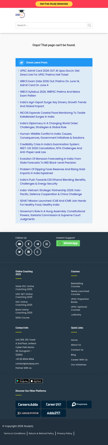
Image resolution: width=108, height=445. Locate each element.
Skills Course (22, 317)
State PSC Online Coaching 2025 (25, 288)
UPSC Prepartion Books (80, 301)
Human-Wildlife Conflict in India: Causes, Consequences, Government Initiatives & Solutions (52, 136)
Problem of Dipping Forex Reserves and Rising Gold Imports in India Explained (52, 171)
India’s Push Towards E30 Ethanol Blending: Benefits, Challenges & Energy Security (53, 181)
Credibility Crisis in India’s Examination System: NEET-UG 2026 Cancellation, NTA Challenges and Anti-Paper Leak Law (51, 148)
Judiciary (76, 314)
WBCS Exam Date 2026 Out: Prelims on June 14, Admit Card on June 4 (49, 83)
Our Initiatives (78, 364)
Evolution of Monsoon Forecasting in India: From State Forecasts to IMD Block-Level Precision (50, 160)
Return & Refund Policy (41, 433)
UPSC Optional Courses (79, 308)
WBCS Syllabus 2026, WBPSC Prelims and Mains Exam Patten (50, 93)
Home (74, 340)
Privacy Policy (64, 433)
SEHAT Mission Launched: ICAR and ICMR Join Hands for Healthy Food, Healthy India (53, 203)
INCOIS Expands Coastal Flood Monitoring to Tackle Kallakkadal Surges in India (52, 114)
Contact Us (77, 349)
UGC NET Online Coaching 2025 (24, 296)
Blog (73, 354)
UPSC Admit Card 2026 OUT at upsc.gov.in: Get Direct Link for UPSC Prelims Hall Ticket (49, 72)
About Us (76, 344)
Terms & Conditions (14, 433)
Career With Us (79, 359)
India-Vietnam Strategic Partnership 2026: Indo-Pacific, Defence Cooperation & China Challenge (51, 192)
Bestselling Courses (77, 285)
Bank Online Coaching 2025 (24, 311)
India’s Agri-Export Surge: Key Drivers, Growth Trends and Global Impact (53, 104)
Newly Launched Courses (80, 293)
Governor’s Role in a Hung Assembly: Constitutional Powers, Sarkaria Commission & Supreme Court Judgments (52, 215)
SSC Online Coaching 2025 (24, 303)
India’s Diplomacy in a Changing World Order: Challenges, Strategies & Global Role (49, 125)
